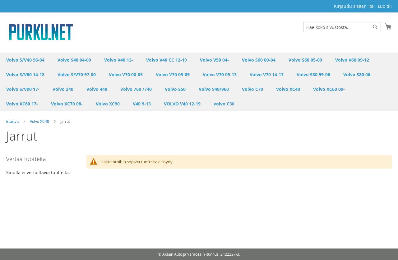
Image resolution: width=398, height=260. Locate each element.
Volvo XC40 (40, 121)
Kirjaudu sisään (350, 6)
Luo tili (385, 6)
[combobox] (342, 27)
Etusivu (13, 121)
